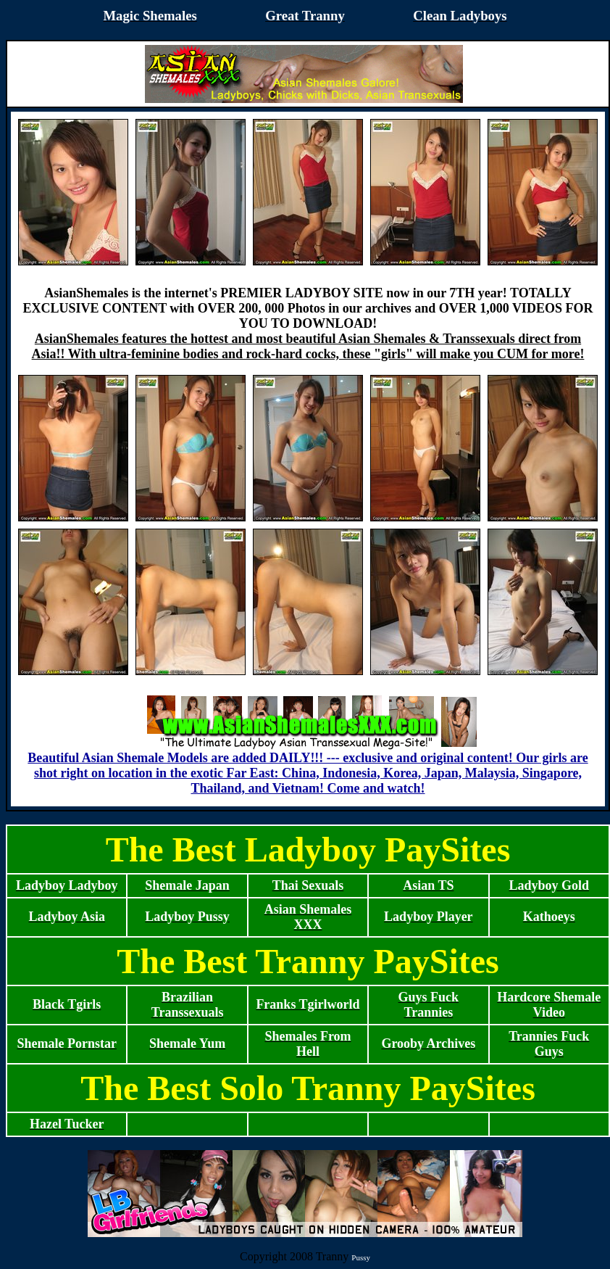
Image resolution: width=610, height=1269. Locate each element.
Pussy (360, 1257)
